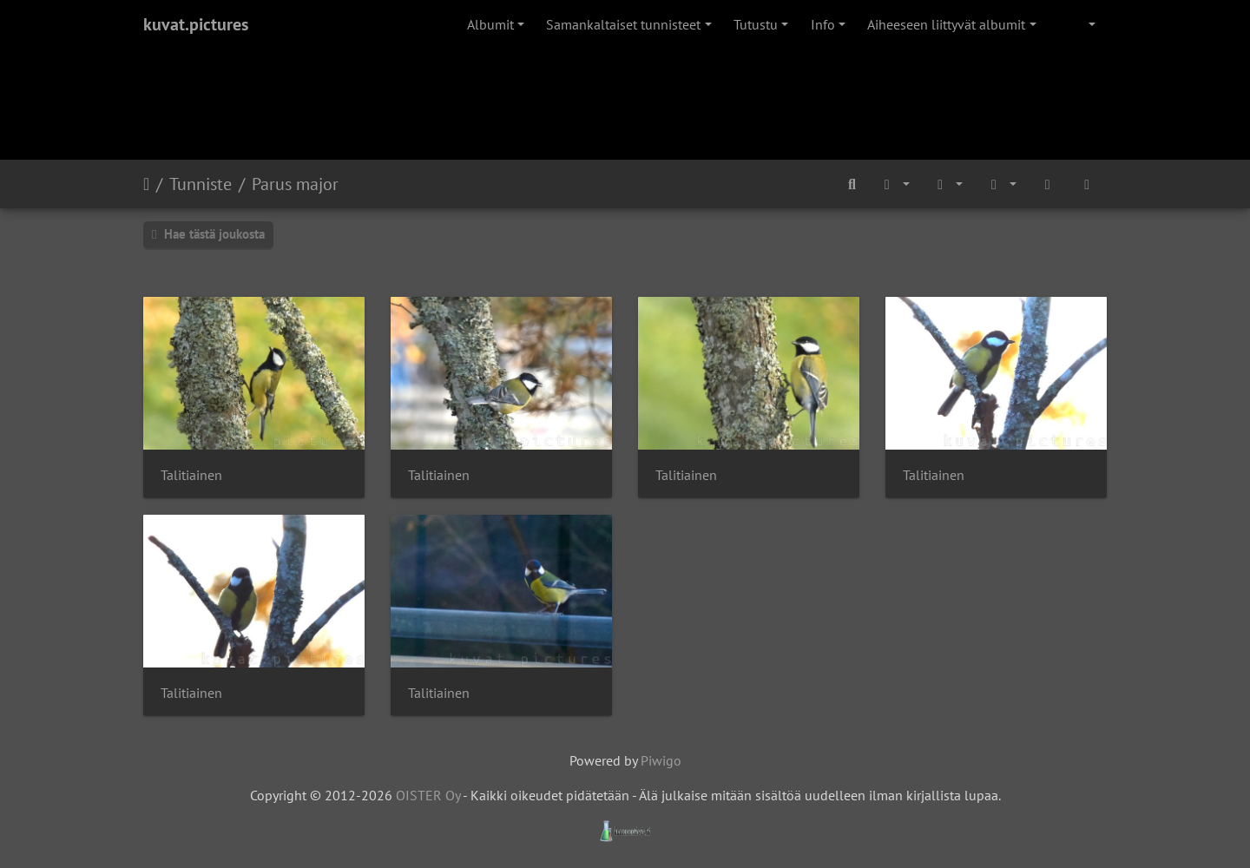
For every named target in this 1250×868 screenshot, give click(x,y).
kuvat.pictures (195, 24)
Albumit (490, 24)
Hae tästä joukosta (208, 234)
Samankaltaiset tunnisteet (623, 24)
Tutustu (756, 24)
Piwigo (661, 760)
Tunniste (200, 184)
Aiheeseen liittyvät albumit (946, 24)
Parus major (295, 184)
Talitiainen (191, 475)
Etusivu (146, 184)
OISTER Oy (428, 795)
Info (823, 24)
